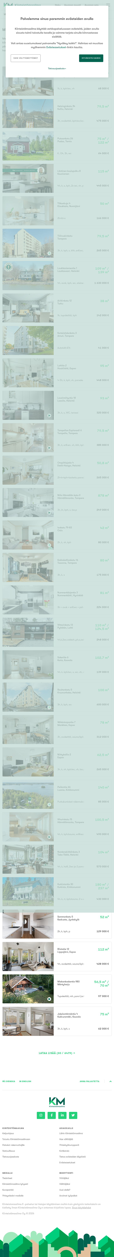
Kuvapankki (8, 1190)
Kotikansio (64, 1151)
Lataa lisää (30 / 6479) (55, 1053)
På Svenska (8, 1081)
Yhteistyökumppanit (69, 1145)
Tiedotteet (7, 1178)
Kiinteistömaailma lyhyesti (15, 1184)
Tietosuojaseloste (10, 1156)
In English (25, 1081)
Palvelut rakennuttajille (13, 1145)
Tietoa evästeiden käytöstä (72, 1156)
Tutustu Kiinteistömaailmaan (16, 1139)
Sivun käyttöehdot (81, 1207)
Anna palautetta (89, 1081)
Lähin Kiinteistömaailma (71, 1133)
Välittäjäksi (64, 1184)
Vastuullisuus (8, 1151)
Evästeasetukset (67, 1162)
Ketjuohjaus (8, 1133)
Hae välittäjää (66, 1139)
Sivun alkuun (111, 1081)
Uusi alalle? (64, 1190)
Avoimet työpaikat (68, 1195)
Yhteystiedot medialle (12, 1195)
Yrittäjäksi (64, 1178)
